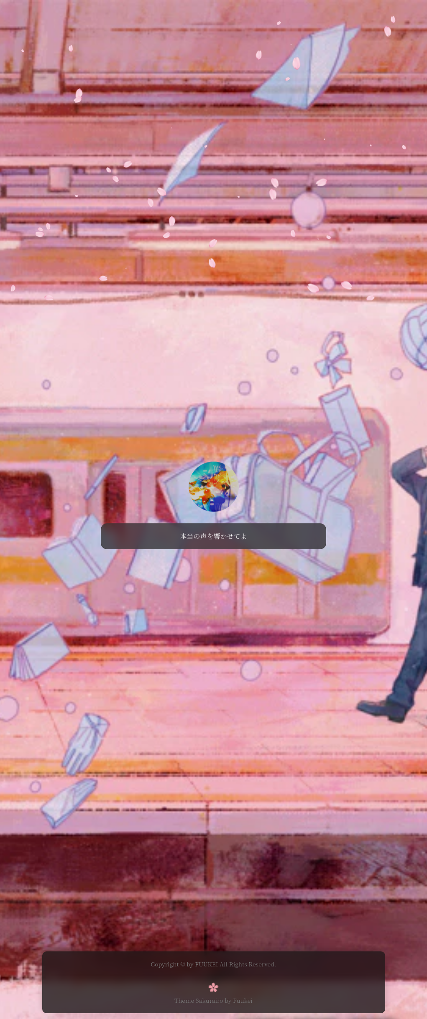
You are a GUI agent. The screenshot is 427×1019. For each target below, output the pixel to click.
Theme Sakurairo (198, 999)
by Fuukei (239, 999)
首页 (160, 14)
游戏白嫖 (212, 14)
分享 (183, 14)
